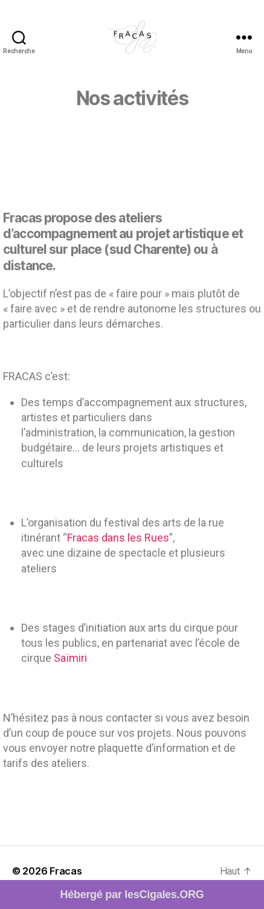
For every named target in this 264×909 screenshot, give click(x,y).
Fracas (66, 871)
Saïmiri (70, 658)
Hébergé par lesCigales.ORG (132, 894)
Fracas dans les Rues (118, 537)
